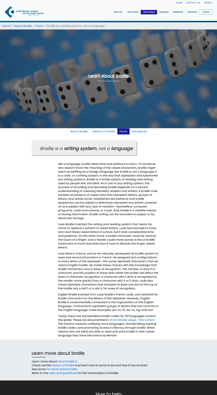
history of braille (63, 365)
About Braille (149, 12)
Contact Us (193, 2)
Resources (192, 12)
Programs (164, 12)
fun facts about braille (61, 369)
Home (179, 2)
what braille (67, 361)
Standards (139, 131)
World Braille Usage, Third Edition (132, 320)
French (208, 2)
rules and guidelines (63, 373)
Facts (39, 26)
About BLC (118, 12)
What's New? (133, 12)
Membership (178, 12)
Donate (206, 12)
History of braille (103, 131)
